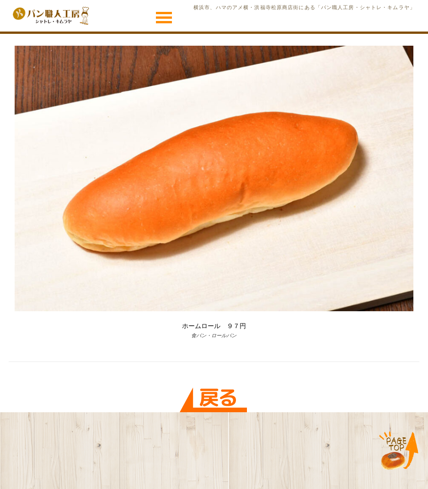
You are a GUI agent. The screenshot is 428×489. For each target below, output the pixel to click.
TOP (399, 451)
